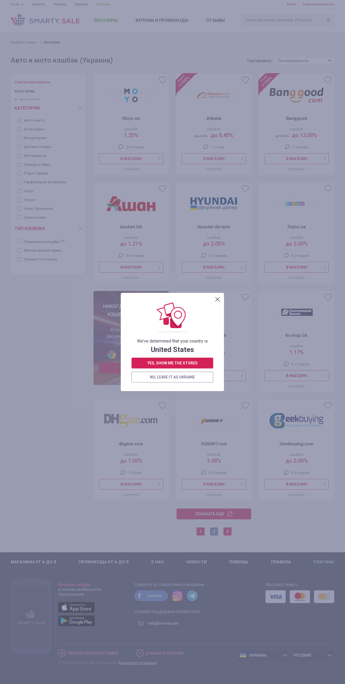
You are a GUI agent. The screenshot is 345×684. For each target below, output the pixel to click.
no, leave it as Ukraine (172, 186)
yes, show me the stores (172, 172)
